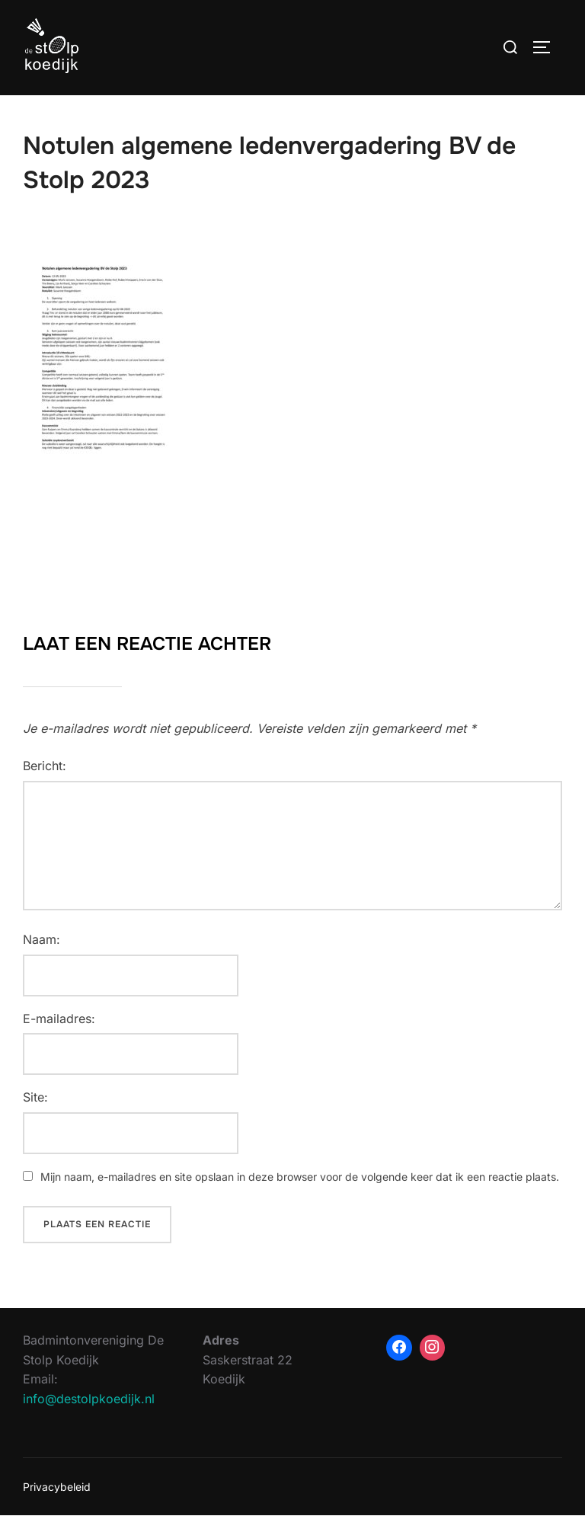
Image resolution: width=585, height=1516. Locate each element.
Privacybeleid (57, 1486)
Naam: (41, 939)
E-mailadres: (59, 1018)
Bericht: (44, 765)
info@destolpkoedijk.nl (89, 1398)
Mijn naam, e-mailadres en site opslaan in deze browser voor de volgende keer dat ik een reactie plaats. (299, 1176)
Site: (35, 1097)
